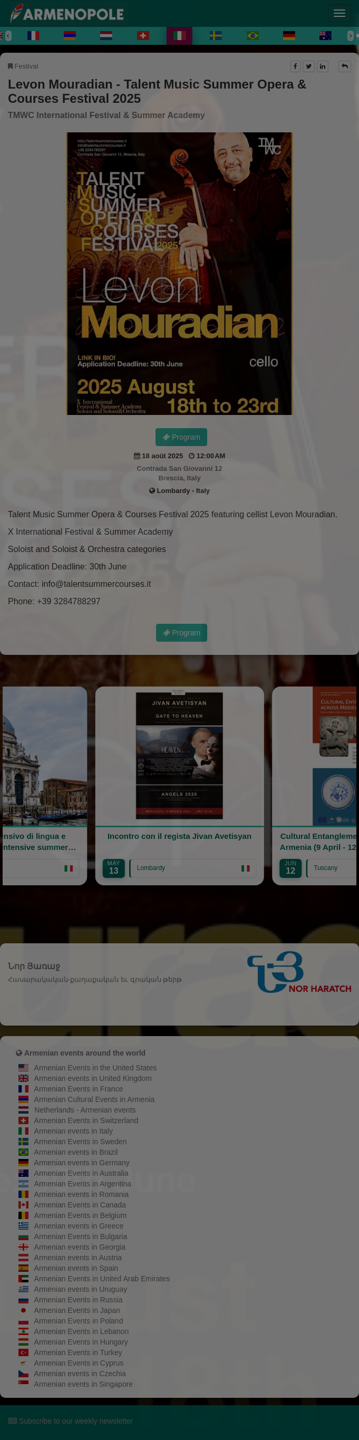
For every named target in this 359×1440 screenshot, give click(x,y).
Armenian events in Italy (73, 1131)
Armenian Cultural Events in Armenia (94, 1099)
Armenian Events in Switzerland (86, 1120)
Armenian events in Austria (78, 1257)
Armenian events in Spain (76, 1268)
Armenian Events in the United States (95, 1068)
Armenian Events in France (78, 1089)
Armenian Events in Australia (81, 1173)
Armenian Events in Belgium (80, 1215)
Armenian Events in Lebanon (81, 1331)
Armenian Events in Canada (80, 1205)
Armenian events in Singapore (83, 1384)
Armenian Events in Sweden (80, 1141)
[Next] (350, 36)
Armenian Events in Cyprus (79, 1363)
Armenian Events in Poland (78, 1321)
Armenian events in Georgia (80, 1247)
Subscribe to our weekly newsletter (70, 1421)
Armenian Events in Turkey (78, 1352)
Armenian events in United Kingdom (93, 1078)
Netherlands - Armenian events (84, 1110)
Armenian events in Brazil (76, 1152)
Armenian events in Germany (82, 1162)
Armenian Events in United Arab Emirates (102, 1278)
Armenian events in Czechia (80, 1373)
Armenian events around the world (84, 1053)
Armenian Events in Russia (78, 1300)
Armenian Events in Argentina (82, 1184)
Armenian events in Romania (81, 1194)
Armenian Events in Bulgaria (81, 1236)
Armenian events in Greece (79, 1226)
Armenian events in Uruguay (81, 1289)
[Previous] (8, 36)
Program (181, 437)
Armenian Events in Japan (77, 1310)
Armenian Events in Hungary (81, 1342)
